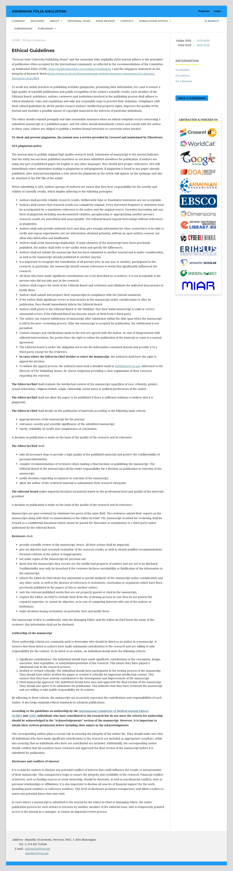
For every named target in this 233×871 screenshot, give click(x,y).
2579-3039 (203, 40)
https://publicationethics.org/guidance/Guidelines (80, 69)
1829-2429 (203, 45)
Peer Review (105, 20)
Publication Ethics (153, 20)
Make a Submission (192, 98)
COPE (32, 715)
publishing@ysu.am (127, 366)
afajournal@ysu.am (37, 848)
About (55, 20)
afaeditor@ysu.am (37, 853)
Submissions (23, 28)
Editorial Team (79, 20)
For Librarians (184, 81)
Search (212, 20)
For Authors (183, 75)
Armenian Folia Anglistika (39, 11)
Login (217, 11)
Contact (126, 20)
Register (203, 11)
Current (18, 20)
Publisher (46, 28)
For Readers (183, 69)
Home (16, 40)
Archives (37, 20)
